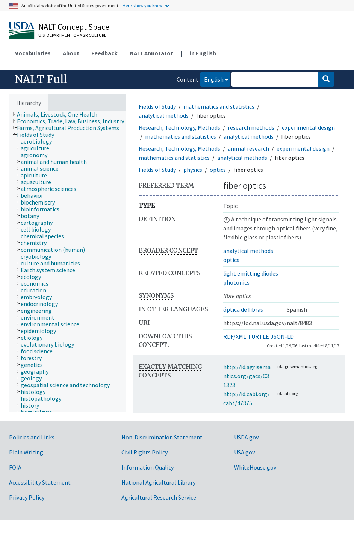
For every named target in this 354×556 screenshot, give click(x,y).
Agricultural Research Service (158, 497)
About (71, 53)
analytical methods (164, 115)
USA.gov (244, 452)
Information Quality (147, 467)
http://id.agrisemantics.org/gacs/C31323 (247, 376)
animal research (248, 148)
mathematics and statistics (218, 106)
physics (192, 169)
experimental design (308, 127)
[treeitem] (60, 114)
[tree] (67, 261)
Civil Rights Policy (144, 452)
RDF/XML (234, 336)
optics (218, 169)
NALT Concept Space (73, 26)
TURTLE (258, 336)
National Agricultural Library (158, 482)
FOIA (15, 467)
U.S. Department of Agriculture (72, 35)
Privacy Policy (26, 497)
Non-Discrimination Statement (162, 437)
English (212, 78)
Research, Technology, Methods (179, 127)
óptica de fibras (243, 309)
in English (203, 53)
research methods (251, 127)
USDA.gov (246, 437)
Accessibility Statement (40, 482)
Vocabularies (33, 53)
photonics (236, 282)
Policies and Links (31, 437)
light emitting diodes (250, 273)
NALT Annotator (151, 53)
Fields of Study (157, 106)
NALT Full (41, 79)
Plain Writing (26, 452)
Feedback (104, 53)
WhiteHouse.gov (255, 467)
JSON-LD (282, 336)
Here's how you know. (143, 5)
